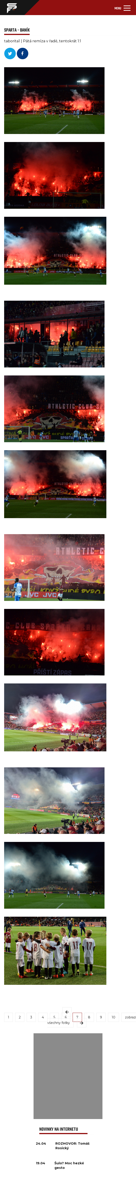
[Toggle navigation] (122, 7)
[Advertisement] (68, 1076)
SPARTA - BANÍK (17, 30)
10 (113, 1017)
